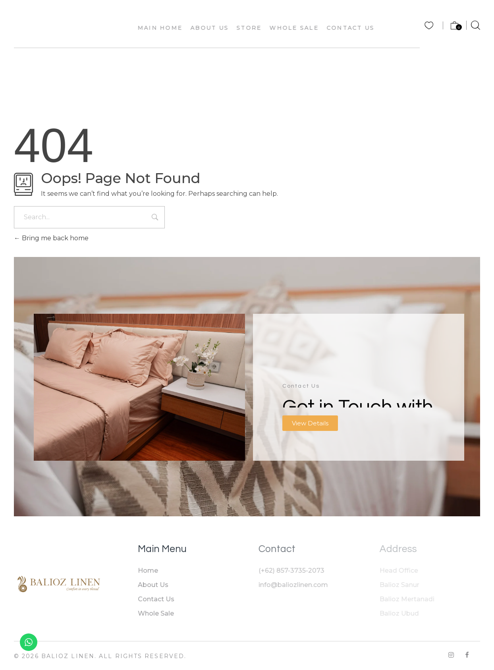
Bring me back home (51, 238)
